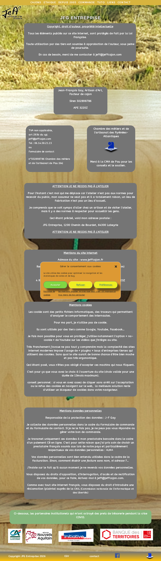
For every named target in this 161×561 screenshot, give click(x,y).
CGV (66, 556)
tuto (101, 2)
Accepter (55, 284)
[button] (115, 266)
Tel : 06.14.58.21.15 (40, 143)
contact (124, 2)
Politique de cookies (49, 293)
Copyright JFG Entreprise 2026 (27, 556)
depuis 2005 (67, 2)
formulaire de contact (42, 151)
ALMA (109, 450)
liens (112, 2)
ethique (49, 2)
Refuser (80, 284)
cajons (35, 2)
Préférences (105, 284)
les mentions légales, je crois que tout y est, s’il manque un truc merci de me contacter (87, 293)
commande (87, 2)
